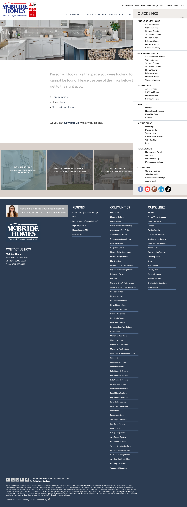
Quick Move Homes (95, 14)
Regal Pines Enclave (118, 393)
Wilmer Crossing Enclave (120, 446)
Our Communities (164, 169)
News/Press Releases (157, 217)
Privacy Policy (28, 499)
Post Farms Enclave (118, 384)
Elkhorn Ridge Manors (119, 256)
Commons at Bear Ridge (120, 230)
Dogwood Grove (117, 247)
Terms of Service (14, 499)
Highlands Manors (117, 318)
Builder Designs (42, 481)
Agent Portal (179, 5)
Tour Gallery (153, 265)
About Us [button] (153, 14)
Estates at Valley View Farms (121, 265)
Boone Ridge (115, 221)
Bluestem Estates (117, 217)
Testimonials (146, 5)
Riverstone (114, 410)
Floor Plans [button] (116, 14)
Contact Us (71, 122)
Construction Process (157, 252)
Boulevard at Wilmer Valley (121, 225)
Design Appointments (157, 239)
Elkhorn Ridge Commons (120, 252)
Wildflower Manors (118, 441)
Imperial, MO (77, 234)
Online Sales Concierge (158, 283)
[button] (37, 211)
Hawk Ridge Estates (118, 305)
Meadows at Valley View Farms (122, 353)
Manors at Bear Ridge (119, 335)
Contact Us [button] (169, 14)
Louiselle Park (116, 331)
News (137, 5)
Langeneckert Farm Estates (121, 327)
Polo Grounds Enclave (119, 371)
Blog (150, 261)
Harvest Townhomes (118, 300)
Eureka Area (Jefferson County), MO (85, 214)
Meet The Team (154, 221)
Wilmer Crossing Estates (120, 450)
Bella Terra (114, 212)
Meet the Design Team (157, 243)
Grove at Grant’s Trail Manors (122, 283)
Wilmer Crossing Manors (120, 454)
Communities (73, 14)
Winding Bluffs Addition (120, 459)
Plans (62, 102)
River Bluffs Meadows (119, 406)
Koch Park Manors (117, 322)
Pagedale (114, 357)
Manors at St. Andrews (119, 344)
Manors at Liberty (117, 340)
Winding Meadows (118, 463)
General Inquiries (155, 274)
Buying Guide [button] (135, 14)
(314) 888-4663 (18, 264)
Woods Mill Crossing (118, 468)
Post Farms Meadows (119, 388)
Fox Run (113, 278)
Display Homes (154, 269)
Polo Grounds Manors (119, 379)
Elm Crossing (115, 261)
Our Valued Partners (156, 234)
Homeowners (127, 5)
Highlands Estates (117, 313)
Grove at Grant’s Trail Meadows (123, 287)
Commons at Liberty (118, 234)
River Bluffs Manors (118, 401)
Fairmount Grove (117, 274)
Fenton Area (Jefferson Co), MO (85, 221)
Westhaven (115, 428)
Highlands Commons (118, 309)
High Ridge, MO (79, 225)
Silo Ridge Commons (118, 419)
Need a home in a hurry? (70, 170)
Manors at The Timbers (119, 349)
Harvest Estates (116, 291)
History (151, 212)
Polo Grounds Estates (119, 375)
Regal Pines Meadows (119, 397)
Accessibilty (42, 499)
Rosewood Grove (117, 415)
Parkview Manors (117, 366)
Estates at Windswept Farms (121, 269)
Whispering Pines (117, 432)
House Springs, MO (80, 230)
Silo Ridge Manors (117, 423)
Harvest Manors (116, 296)
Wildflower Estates (118, 437)
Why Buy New (154, 256)
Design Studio (158, 5)
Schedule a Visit (154, 278)
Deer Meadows (116, 243)
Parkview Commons (118, 362)
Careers (169, 5)
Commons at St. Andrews (120, 239)
